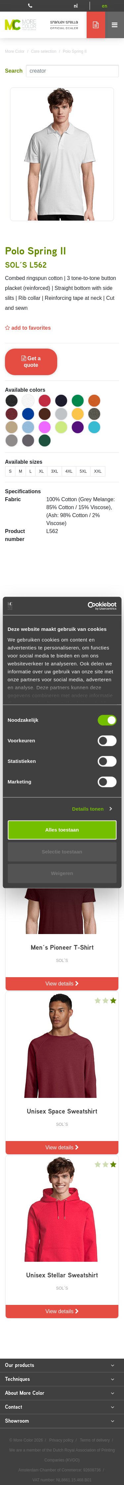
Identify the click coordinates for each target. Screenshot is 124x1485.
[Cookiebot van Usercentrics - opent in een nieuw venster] (88, 606)
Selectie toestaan (62, 851)
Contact (59, 1407)
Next (119, 233)
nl (76, 6)
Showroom (59, 1421)
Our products (59, 1365)
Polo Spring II (75, 51)
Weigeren (62, 873)
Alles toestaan (62, 830)
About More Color (59, 1393)
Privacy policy (62, 1440)
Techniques (59, 1379)
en (104, 6)
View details (62, 983)
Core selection (44, 51)
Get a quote (31, 362)
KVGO (72, 1460)
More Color (14, 51)
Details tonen (87, 809)
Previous (5, 233)
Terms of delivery (95, 1440)
